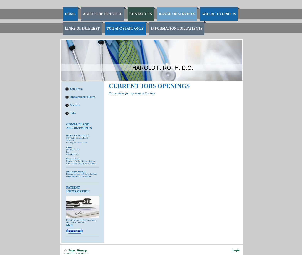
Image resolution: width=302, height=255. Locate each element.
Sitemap (82, 250)
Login (236, 250)
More (69, 224)
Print (70, 250)
